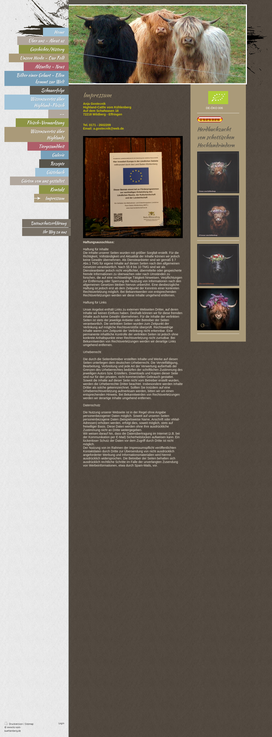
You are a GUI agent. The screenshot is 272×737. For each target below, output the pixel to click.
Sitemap (29, 723)
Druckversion (13, 723)
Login (61, 723)
